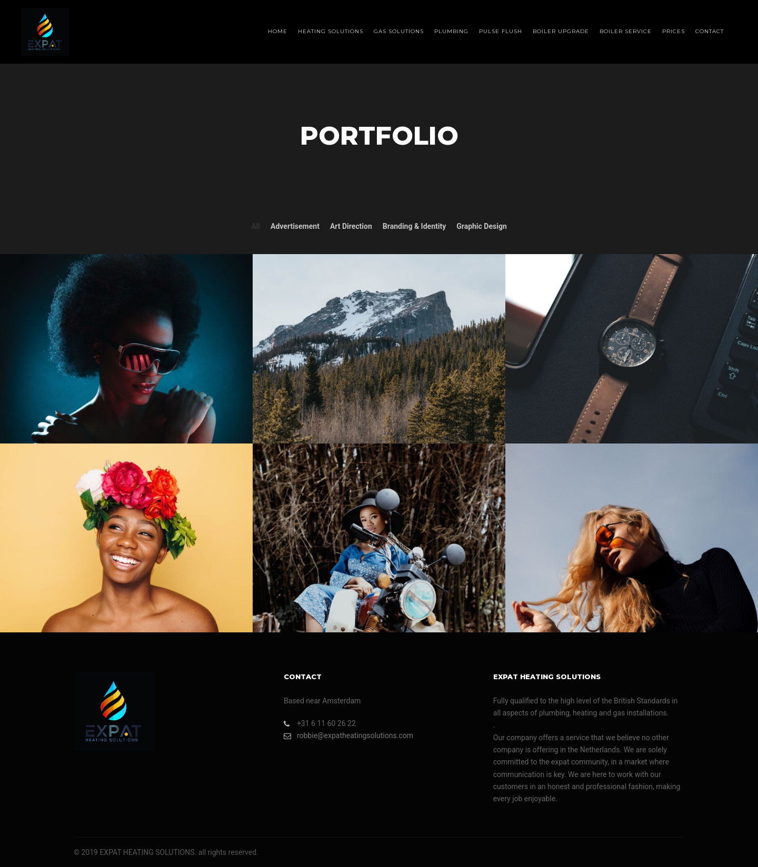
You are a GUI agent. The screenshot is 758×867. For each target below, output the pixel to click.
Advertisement (295, 226)
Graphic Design (481, 226)
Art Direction (351, 226)
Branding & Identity (414, 226)
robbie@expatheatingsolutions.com (348, 736)
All (255, 226)
